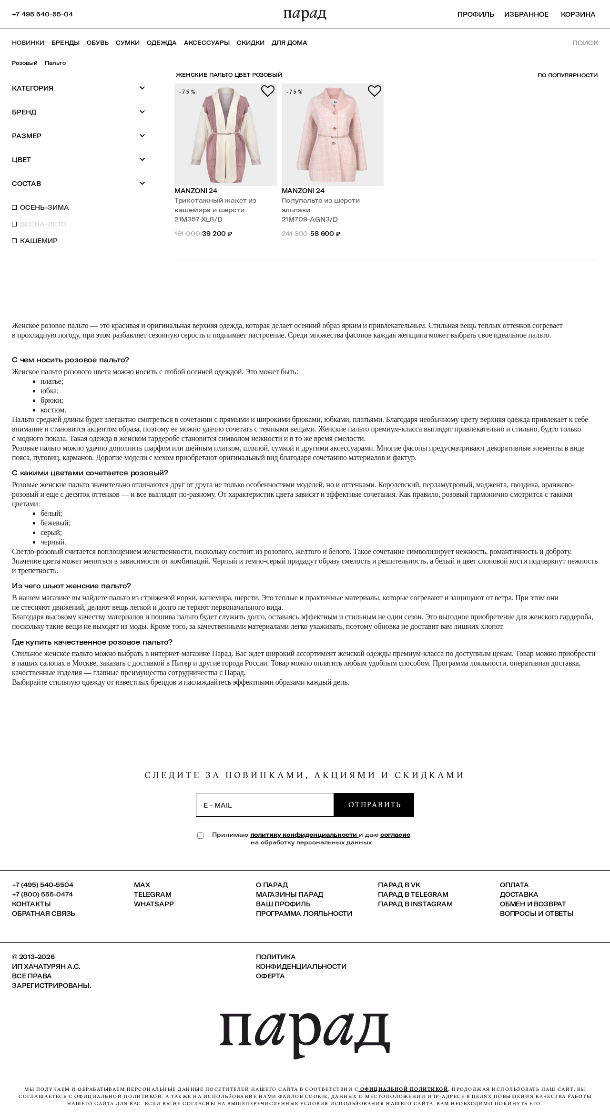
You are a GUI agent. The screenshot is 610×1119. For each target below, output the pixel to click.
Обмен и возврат (533, 904)
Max (142, 885)
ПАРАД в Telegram (413, 894)
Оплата (514, 885)
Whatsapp (153, 904)
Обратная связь (43, 913)
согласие (395, 834)
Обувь (98, 42)
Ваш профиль (283, 904)
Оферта (270, 976)
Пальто (55, 63)
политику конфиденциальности (304, 834)
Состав (78, 183)
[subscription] (265, 805)
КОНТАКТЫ (31, 904)
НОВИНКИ (28, 42)
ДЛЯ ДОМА (289, 42)
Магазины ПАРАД (289, 894)
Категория (78, 88)
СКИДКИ (250, 42)
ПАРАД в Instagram (415, 904)
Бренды (65, 42)
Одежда (162, 42)
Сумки (128, 42)
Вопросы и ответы (537, 913)
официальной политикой (403, 1089)
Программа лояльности (304, 913)
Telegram (152, 894)
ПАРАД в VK (399, 885)
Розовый (25, 63)
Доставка (519, 894)
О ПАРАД (272, 885)
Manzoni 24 (195, 191)
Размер (78, 136)
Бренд (78, 112)
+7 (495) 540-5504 (42, 885)
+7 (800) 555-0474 (42, 894)
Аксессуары (207, 42)
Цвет (78, 159)
